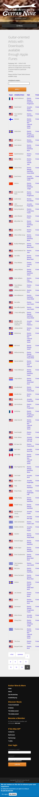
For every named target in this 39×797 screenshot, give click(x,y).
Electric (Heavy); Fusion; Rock (30, 389)
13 (16, 667)
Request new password (14, 760)
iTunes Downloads (13, 705)
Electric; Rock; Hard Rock (30, 601)
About (10, 691)
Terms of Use (21, 788)
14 (22, 667)
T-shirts (10, 741)
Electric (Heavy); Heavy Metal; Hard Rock (30, 585)
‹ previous (20, 654)
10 (20, 662)
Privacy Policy (19, 789)
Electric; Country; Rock (29, 264)
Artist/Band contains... (14, 80)
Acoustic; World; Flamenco (29, 108)
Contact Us (11, 732)
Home (9, 688)
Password (11, 756)
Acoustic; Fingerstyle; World (30, 178)
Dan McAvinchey (13, 694)
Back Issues (11, 735)
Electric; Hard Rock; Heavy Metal (30, 297)
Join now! (17, 723)
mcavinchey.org (12, 697)
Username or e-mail (14, 749)
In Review (11, 708)
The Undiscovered (13, 714)
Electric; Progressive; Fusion (30, 210)
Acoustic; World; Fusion (29, 528)
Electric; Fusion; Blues (29, 594)
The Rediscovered (13, 711)
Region (11, 95)
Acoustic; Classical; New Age (29, 439)
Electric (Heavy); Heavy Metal (30, 535)
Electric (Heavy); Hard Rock (30, 499)
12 (11, 667)
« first (11, 654)
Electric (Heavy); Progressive (30, 193)
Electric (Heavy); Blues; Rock (30, 245)
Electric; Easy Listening (29, 280)
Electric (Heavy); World (29, 347)
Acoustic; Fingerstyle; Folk (30, 492)
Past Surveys (11, 738)
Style (28, 95)
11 (26, 662)
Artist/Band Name (19, 95)
